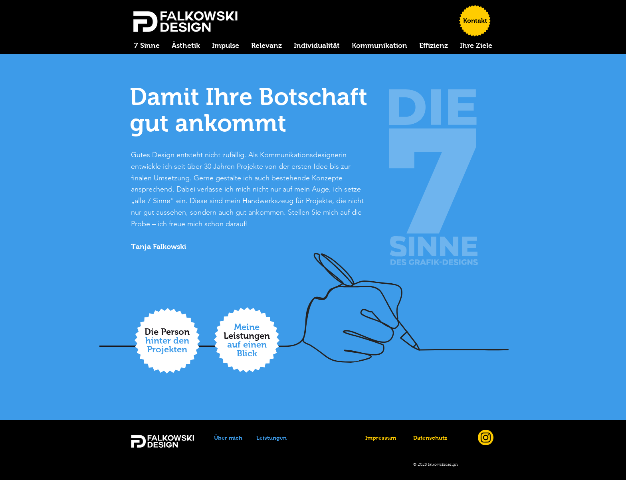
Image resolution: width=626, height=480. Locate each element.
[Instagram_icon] (485, 437)
